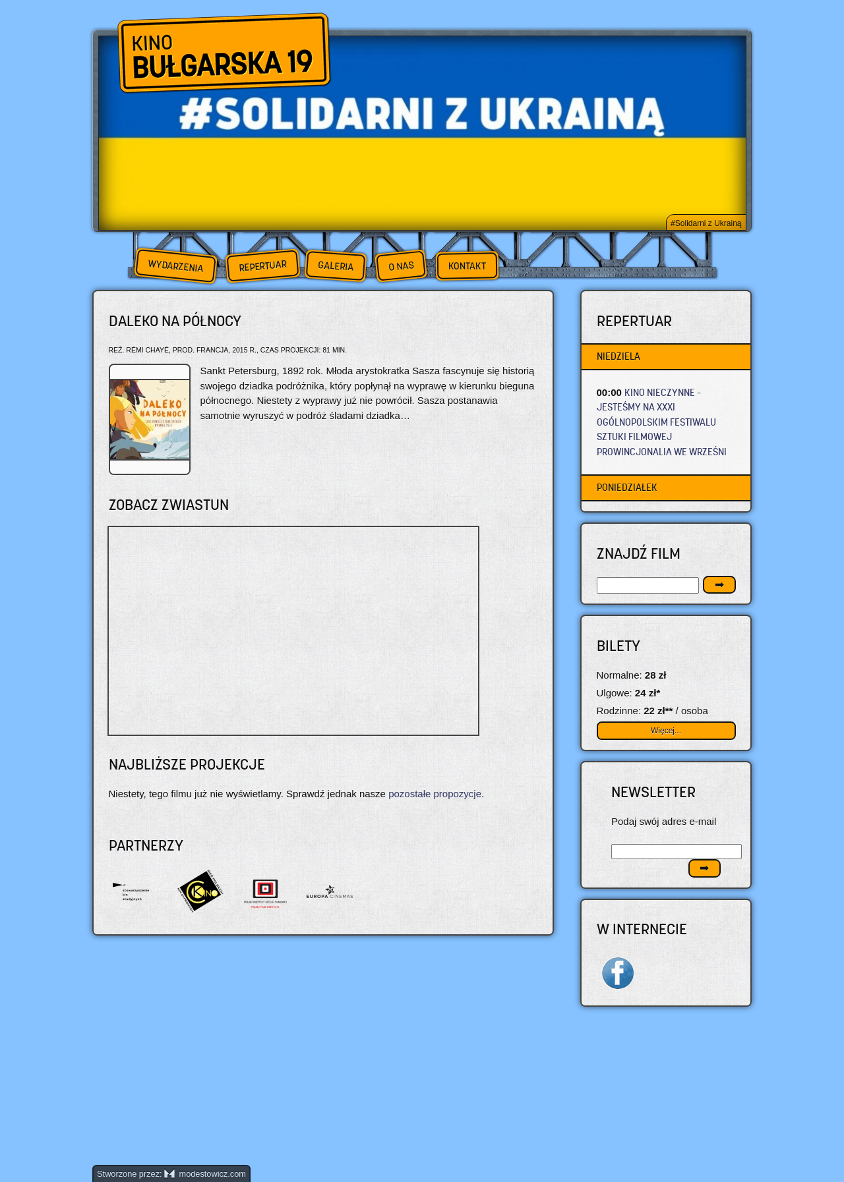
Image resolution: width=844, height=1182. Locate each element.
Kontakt (467, 266)
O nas (401, 266)
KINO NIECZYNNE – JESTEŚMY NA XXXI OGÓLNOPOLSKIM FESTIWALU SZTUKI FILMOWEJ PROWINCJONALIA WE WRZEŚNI (662, 422)
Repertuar (262, 265)
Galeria (335, 266)
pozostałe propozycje (434, 793)
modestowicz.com (205, 1174)
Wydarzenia (175, 266)
